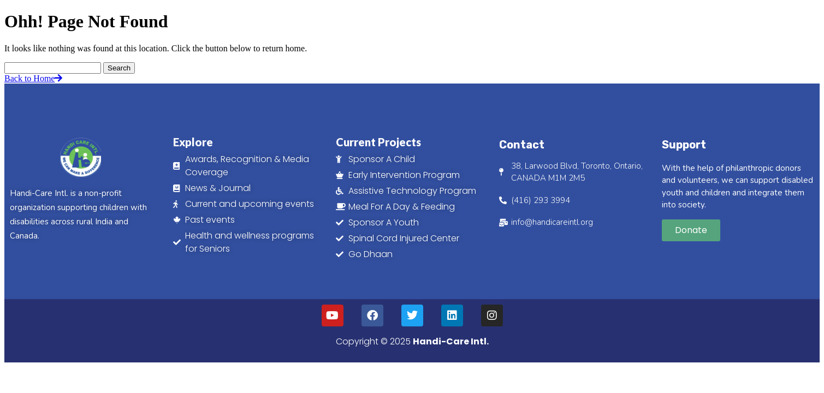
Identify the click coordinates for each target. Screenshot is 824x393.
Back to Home (33, 78)
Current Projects (378, 141)
